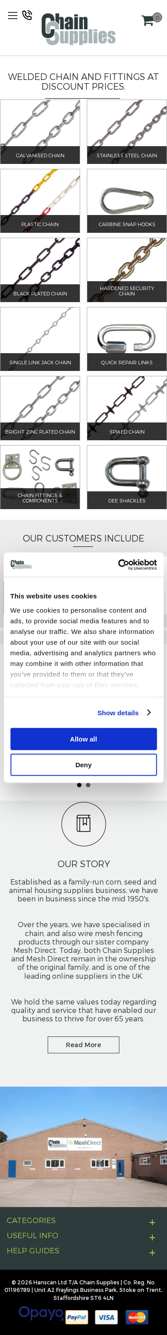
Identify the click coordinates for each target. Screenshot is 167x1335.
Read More (83, 1044)
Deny (83, 764)
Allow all (83, 739)
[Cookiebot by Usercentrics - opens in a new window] (119, 564)
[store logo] (78, 29)
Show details (118, 712)
